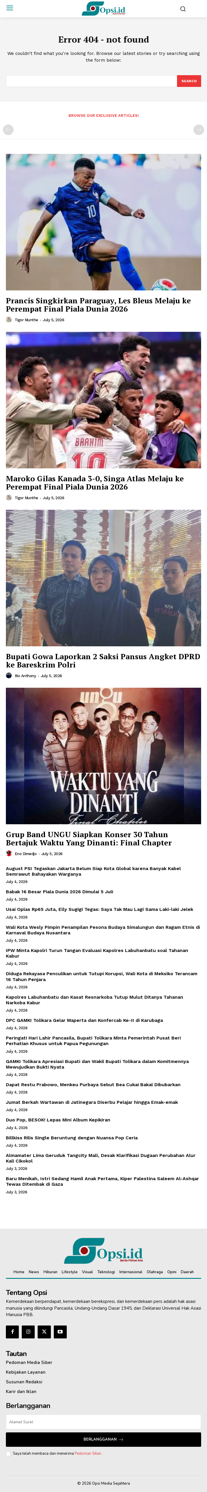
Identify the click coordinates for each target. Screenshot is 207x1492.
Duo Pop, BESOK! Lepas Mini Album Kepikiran (58, 1120)
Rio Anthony (25, 676)
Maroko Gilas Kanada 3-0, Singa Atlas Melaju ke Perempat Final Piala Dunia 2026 (95, 482)
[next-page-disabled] (198, 130)
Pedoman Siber (88, 1453)
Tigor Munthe (26, 320)
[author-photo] (10, 320)
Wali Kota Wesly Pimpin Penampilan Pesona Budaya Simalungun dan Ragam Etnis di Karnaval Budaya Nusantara (103, 930)
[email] (103, 1421)
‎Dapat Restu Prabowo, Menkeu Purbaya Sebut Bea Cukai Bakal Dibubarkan (93, 1084)
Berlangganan (104, 1439)
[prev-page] (8, 130)
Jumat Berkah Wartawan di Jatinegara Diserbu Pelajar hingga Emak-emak (92, 1102)
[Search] (189, 81)
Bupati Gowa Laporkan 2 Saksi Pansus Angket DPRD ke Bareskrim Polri (103, 660)
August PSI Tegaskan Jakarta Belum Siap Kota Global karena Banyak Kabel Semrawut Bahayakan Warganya (93, 871)
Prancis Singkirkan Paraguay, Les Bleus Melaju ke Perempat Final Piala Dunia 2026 (98, 304)
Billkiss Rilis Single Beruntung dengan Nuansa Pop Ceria (72, 1138)
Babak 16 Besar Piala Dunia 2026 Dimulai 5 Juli (59, 891)
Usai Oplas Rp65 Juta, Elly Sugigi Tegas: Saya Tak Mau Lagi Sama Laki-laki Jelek (99, 909)
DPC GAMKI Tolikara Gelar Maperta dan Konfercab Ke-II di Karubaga (84, 1020)
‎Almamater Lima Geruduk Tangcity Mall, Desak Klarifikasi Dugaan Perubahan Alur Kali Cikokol (101, 1158)
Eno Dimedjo (26, 854)
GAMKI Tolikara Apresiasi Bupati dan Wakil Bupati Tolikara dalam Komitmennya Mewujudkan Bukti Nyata (97, 1064)
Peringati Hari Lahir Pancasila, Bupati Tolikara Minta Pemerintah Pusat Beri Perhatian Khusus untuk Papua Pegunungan (93, 1040)
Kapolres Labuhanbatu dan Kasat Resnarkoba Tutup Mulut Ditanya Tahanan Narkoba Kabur (94, 999)
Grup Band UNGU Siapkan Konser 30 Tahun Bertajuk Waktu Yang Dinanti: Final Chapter (89, 838)
